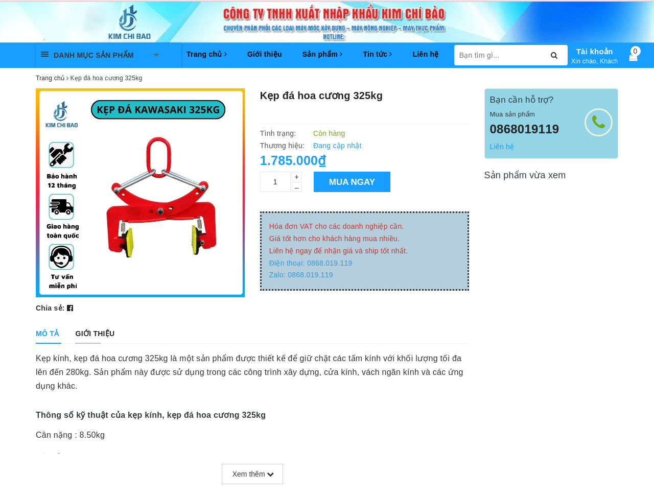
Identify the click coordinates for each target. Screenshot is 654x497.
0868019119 (524, 129)
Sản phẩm (322, 54)
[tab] (47, 333)
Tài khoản (594, 51)
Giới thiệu (264, 54)
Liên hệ (426, 54)
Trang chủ (206, 54)
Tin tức (377, 54)
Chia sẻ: (50, 308)
